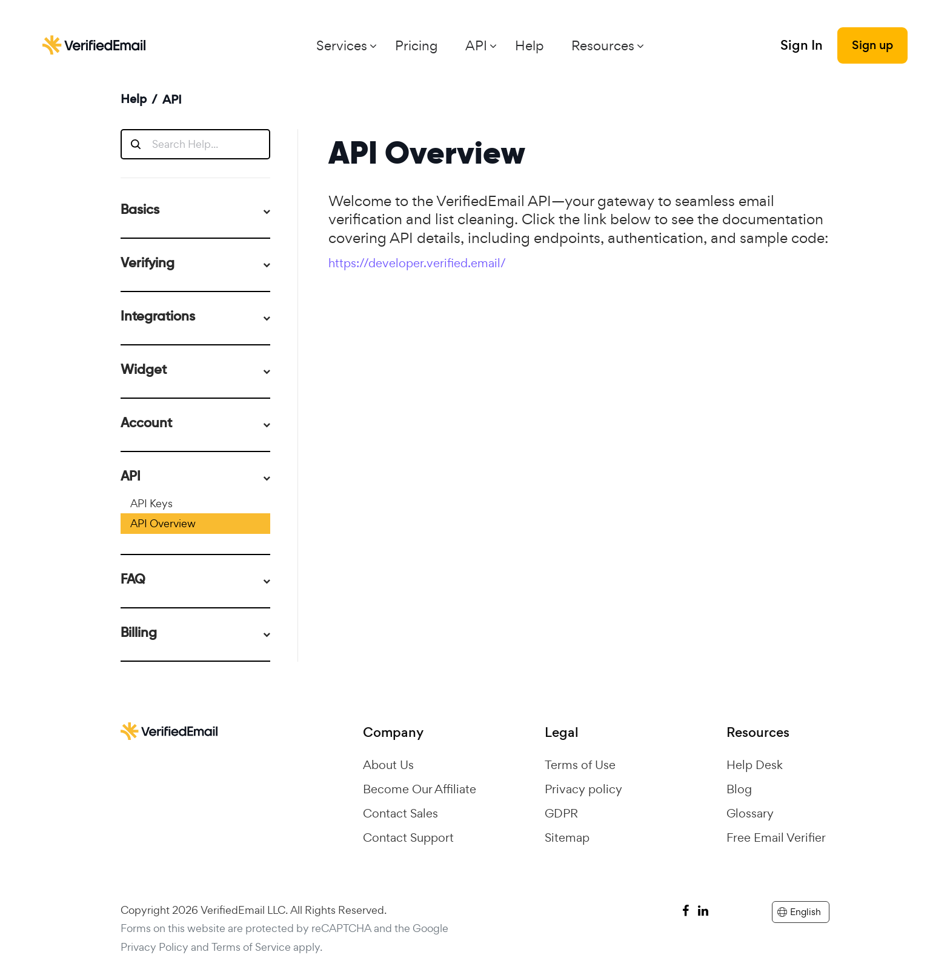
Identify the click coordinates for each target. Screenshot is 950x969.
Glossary (750, 813)
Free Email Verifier (776, 837)
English (799, 911)
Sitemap (567, 837)
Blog (739, 789)
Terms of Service (251, 947)
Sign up (872, 45)
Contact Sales (400, 813)
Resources (602, 45)
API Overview (163, 523)
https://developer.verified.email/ (417, 263)
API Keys (151, 503)
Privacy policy (583, 789)
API (476, 45)
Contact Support (408, 837)
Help (529, 45)
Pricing (416, 45)
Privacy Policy (154, 947)
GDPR (561, 813)
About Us (388, 765)
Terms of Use (580, 765)
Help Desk (754, 765)
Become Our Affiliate (419, 789)
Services (341, 45)
